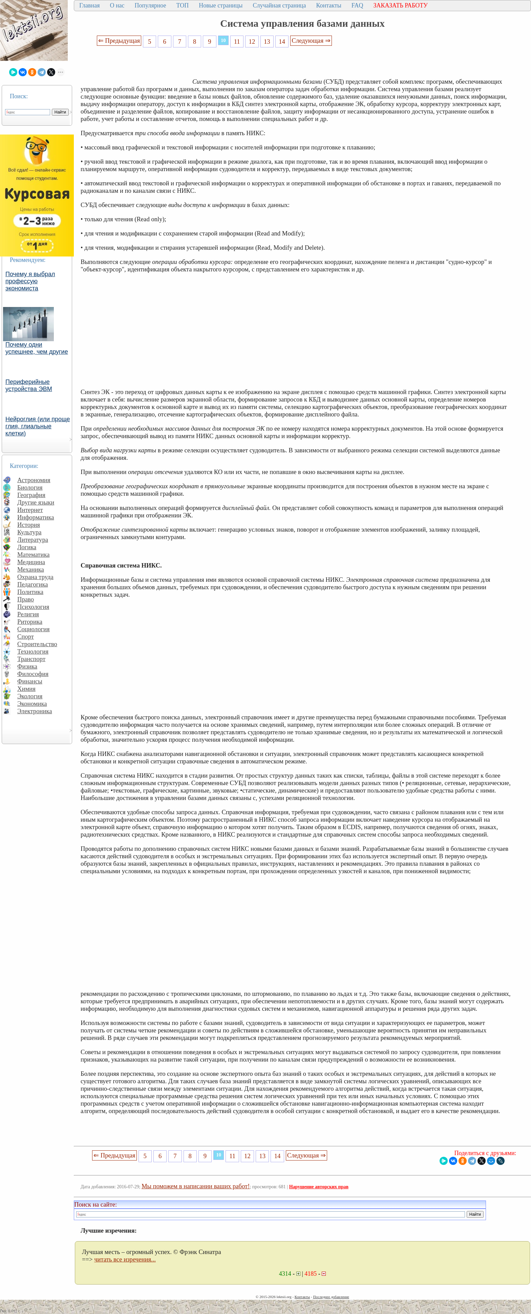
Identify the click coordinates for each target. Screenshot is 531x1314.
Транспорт (31, 658)
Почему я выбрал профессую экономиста (30, 281)
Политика (30, 591)
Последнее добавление (331, 1297)
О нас (117, 5)
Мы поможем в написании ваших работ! (196, 1186)
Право (25, 599)
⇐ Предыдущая (119, 40)
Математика (33, 554)
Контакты (328, 5)
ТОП (182, 5)
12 (252, 41)
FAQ (357, 5)
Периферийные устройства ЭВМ (28, 385)
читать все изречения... (125, 1259)
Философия (32, 673)
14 (282, 41)
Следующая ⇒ (311, 40)
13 (267, 41)
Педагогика (32, 584)
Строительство (37, 644)
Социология (33, 629)
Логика (26, 547)
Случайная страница (279, 5)
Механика (30, 569)
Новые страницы (220, 5)
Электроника (34, 711)
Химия (26, 688)
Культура (29, 532)
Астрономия (33, 480)
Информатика (35, 517)
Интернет (30, 509)
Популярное (150, 5)
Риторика (29, 621)
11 (237, 41)
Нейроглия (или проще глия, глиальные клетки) (37, 426)
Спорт (25, 636)
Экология (29, 696)
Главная (89, 5)
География (31, 494)
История (28, 524)
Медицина (31, 562)
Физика (27, 666)
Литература (32, 539)
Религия (28, 614)
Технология (32, 651)
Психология (33, 606)
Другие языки (35, 502)
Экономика (32, 703)
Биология (30, 487)
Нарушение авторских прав (318, 1186)
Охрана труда (35, 576)
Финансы (29, 681)
